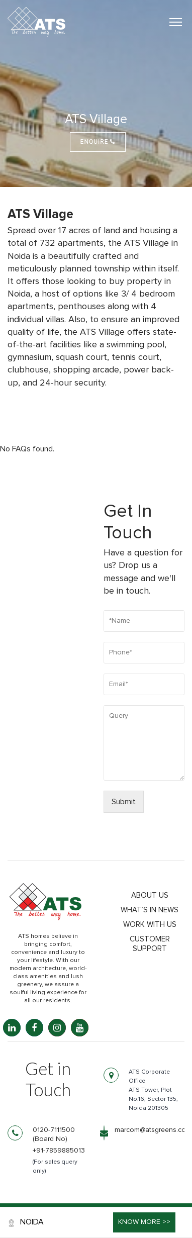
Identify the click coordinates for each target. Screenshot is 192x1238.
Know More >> (144, 1221)
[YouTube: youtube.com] (79, 1027)
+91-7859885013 (59, 1150)
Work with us (149, 924)
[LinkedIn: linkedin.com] (12, 1027)
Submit (124, 802)
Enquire (98, 141)
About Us (149, 895)
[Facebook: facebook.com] (34, 1027)
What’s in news (149, 910)
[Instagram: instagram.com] (57, 1027)
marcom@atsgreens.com (153, 1129)
